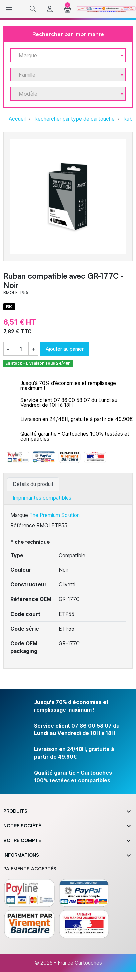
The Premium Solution (54, 515)
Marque (19, 515)
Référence (22, 525)
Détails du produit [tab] (33, 484)
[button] (32, 9)
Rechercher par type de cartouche (74, 119)
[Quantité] (21, 349)
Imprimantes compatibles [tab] (42, 498)
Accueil (17, 119)
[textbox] (65, 55)
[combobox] (68, 55)
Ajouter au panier (65, 348)
